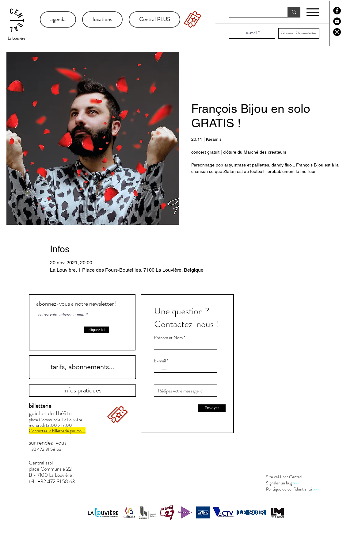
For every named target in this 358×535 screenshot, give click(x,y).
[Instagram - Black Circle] (337, 32)
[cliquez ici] (96, 330)
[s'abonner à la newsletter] (298, 33)
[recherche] (254, 12)
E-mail (160, 361)
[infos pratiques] (82, 390)
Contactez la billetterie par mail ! (57, 430)
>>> (296, 483)
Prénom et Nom (168, 337)
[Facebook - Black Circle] (337, 10)
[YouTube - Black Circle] (337, 21)
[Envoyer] (212, 408)
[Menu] (312, 12)
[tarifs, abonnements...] (82, 367)
